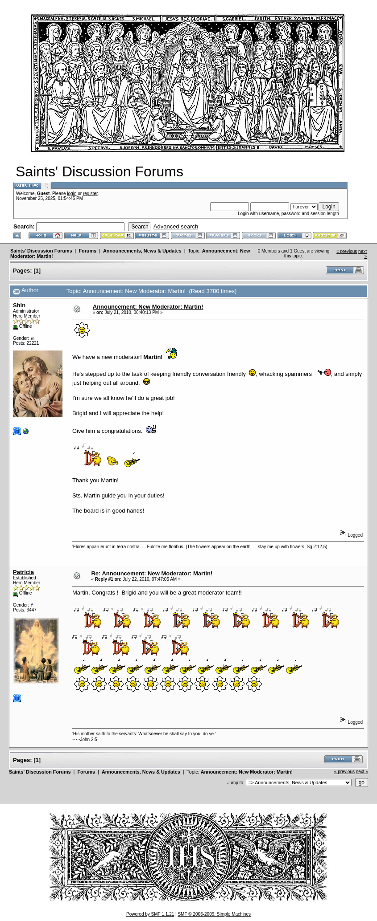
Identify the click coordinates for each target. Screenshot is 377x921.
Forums (87, 250)
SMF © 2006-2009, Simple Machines (214, 914)
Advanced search (175, 226)
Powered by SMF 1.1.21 (150, 914)
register (90, 193)
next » (362, 771)
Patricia (23, 572)
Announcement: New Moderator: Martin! (148, 306)
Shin (19, 305)
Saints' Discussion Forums (41, 250)
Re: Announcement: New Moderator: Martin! (151, 573)
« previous (346, 251)
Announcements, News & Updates (142, 250)
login (71, 193)
